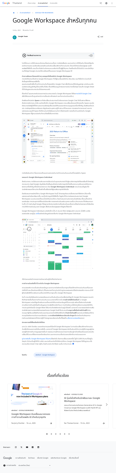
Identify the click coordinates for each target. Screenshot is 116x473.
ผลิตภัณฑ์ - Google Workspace (45, 355)
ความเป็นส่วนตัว (20, 458)
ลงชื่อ (38, 213)
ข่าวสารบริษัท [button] (53, 3)
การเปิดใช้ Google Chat (83, 93)
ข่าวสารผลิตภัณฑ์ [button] (43, 3)
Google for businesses (44, 13)
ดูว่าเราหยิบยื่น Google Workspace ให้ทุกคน (36, 339)
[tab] (47, 434)
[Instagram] (15, 447)
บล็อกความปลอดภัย (73, 318)
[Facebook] (32, 447)
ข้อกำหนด (31, 458)
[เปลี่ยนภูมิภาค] (34, 465)
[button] (100, 36)
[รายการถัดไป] (106, 404)
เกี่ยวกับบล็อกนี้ (74, 458)
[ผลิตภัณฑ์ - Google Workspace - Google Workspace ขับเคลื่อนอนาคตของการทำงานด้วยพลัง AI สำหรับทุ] (31, 406)
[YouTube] (27, 447)
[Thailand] (13, 12)
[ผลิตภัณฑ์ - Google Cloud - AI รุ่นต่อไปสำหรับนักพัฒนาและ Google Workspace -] (84, 406)
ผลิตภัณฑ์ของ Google (59, 458)
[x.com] (21, 447)
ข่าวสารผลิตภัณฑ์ (25, 13)
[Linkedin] (38, 447)
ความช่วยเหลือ (9, 465)
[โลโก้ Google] (7, 458)
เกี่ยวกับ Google (42, 458)
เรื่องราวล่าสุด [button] (32, 3)
